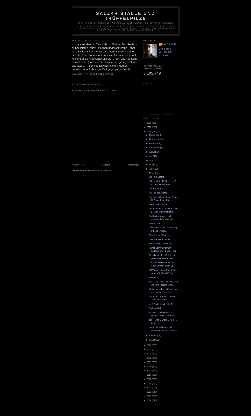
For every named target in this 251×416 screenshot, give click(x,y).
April (151, 169)
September (154, 147)
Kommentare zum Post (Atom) (97, 170)
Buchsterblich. (155, 308)
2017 (149, 370)
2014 (149, 383)
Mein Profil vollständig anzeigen (165, 52)
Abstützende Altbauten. (160, 235)
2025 (149, 127)
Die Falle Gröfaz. (157, 177)
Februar (153, 335)
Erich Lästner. (155, 223)
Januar (152, 340)
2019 (149, 362)
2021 (149, 353)
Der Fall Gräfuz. (156, 188)
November (154, 139)
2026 (149, 123)
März (152, 173)
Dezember (154, 135)
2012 (149, 392)
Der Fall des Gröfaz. (158, 193)
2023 (149, 345)
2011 (149, 396)
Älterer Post (133, 165)
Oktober (153, 143)
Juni (151, 160)
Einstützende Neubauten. (160, 243)
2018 (149, 366)
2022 (149, 349)
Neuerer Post (78, 165)
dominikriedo (169, 44)
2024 (149, 131)
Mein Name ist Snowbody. (161, 304)
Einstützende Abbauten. (160, 239)
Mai (151, 164)
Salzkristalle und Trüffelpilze (125, 16)
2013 (149, 387)
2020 (149, 358)
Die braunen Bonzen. (159, 204)
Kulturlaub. (154, 277)
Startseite (105, 165)
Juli (151, 156)
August (152, 152)
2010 (149, 400)
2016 (149, 375)
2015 (149, 379)
